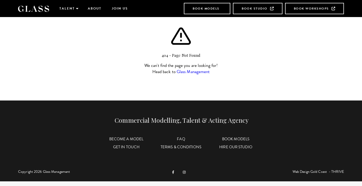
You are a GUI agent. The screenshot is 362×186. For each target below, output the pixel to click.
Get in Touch (126, 147)
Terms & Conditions (181, 147)
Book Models (206, 8)
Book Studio (258, 8)
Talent (67, 8)
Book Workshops (314, 8)
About (94, 8)
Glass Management (193, 71)
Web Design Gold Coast (310, 171)
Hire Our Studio (235, 147)
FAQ (181, 139)
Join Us (120, 8)
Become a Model (126, 139)
